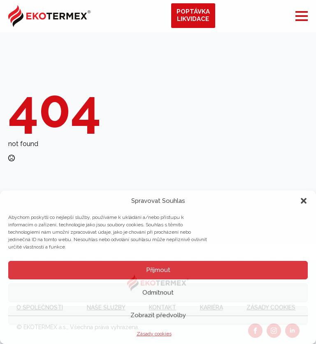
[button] (304, 201)
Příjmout (158, 270)
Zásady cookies (154, 334)
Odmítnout (158, 292)
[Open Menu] (301, 16)
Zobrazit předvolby (158, 315)
